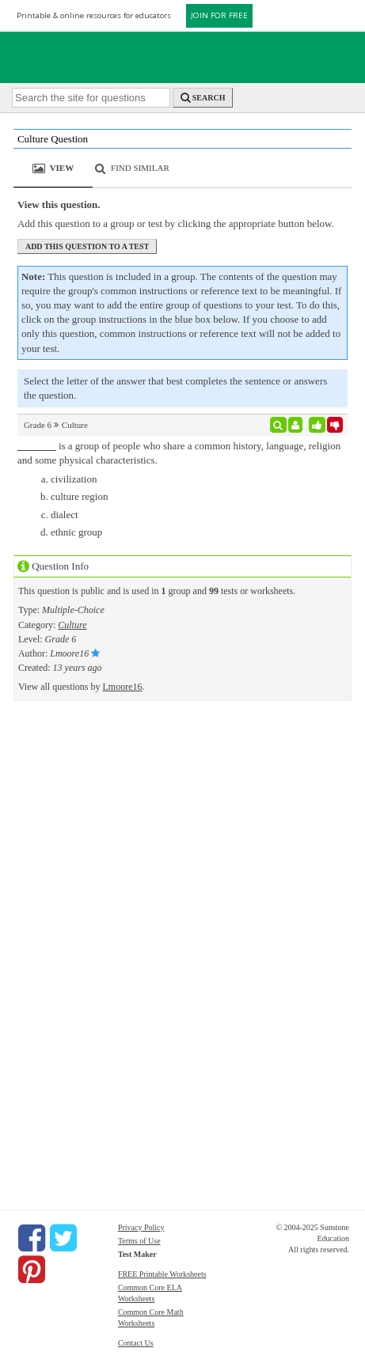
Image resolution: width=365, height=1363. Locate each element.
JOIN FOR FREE (219, 15)
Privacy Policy (141, 1227)
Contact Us (136, 1342)
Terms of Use (139, 1240)
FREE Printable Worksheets (162, 1274)
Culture (72, 624)
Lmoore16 (123, 686)
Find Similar (140, 167)
